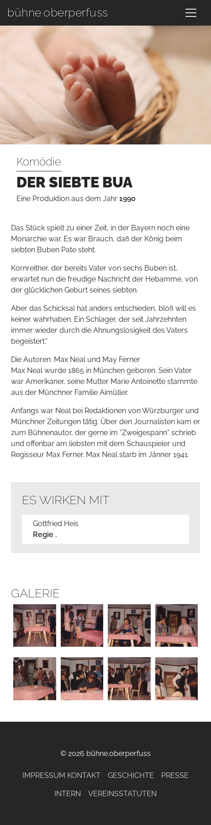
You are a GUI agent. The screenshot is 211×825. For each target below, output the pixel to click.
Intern (67, 793)
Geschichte (131, 775)
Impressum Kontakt (61, 775)
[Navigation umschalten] (191, 13)
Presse (175, 775)
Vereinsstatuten (122, 793)
